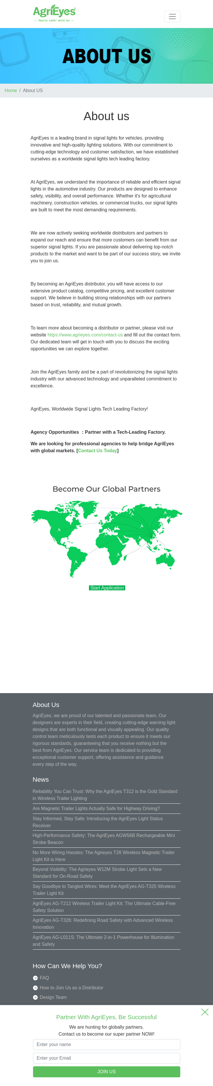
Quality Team (53, 1007)
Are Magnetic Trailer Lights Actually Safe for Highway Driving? (96, 808)
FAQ (44, 977)
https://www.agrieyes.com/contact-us (85, 334)
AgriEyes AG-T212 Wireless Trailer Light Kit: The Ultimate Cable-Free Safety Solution (104, 907)
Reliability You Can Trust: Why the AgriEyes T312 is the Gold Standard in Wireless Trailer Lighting (105, 795)
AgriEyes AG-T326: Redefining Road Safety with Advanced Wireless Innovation (103, 924)
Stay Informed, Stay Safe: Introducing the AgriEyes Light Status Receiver (98, 822)
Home (11, 90)
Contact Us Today (97, 450)
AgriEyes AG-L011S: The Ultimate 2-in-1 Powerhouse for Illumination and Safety (103, 941)
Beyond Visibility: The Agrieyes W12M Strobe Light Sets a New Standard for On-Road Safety (97, 873)
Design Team (53, 997)
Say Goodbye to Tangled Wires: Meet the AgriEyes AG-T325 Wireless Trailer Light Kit (104, 890)
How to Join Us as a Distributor (71, 987)
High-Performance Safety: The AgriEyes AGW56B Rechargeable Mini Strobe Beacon (104, 839)
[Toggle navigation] (172, 16)
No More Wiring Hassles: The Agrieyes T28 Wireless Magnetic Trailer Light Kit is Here (104, 856)
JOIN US (106, 1071)
